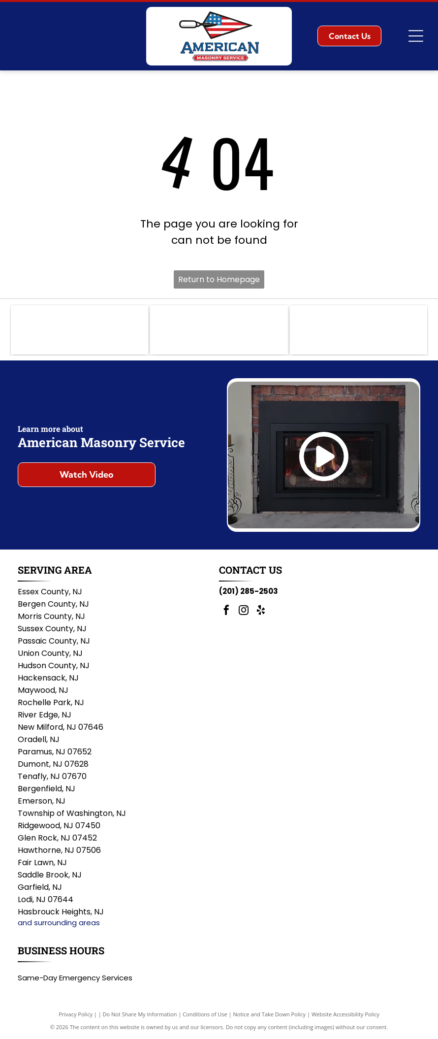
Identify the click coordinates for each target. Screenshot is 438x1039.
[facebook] (226, 611)
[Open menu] (415, 36)
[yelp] (260, 611)
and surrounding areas (59, 922)
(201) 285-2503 (248, 591)
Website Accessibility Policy (345, 1014)
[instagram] (243, 611)
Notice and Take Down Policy (269, 1014)
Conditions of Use (205, 1014)
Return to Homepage (219, 279)
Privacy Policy (76, 1014)
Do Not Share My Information (140, 1014)
